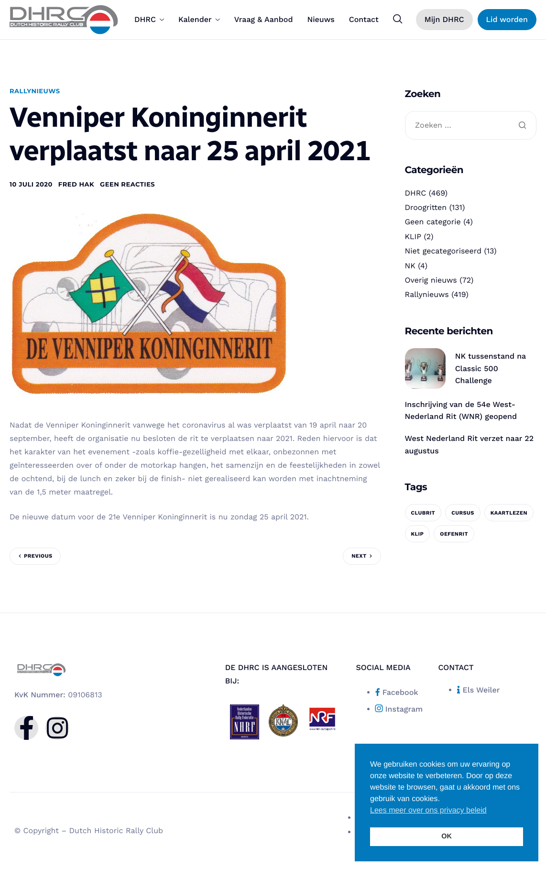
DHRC (149, 19)
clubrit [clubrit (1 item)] (423, 513)
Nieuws (320, 19)
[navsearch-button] (398, 19)
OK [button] (446, 836)
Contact (364, 19)
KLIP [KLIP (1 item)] (417, 534)
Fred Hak (76, 184)
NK (410, 265)
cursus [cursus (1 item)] (462, 513)
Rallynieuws (35, 91)
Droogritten (426, 207)
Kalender (199, 19)
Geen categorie (433, 221)
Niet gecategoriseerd (443, 250)
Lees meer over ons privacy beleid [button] (428, 810)
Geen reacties (127, 184)
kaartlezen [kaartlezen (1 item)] (509, 513)
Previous (38, 556)
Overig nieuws (431, 280)
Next (358, 556)
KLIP (413, 236)
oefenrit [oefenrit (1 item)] (454, 534)
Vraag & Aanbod (263, 19)
